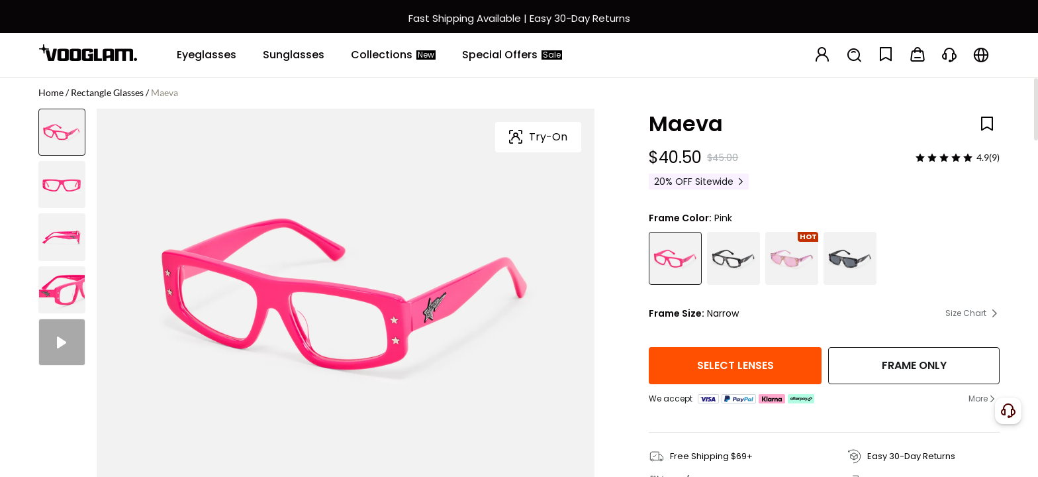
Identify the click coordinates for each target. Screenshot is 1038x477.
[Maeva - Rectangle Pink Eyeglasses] (675, 258)
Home (51, 92)
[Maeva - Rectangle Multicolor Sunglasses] (791, 258)
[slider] (944, 158)
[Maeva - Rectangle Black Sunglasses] (850, 258)
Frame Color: (680, 218)
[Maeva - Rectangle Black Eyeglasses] (733, 258)
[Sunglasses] (294, 55)
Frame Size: (676, 313)
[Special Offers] (512, 55)
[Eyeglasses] (207, 55)
